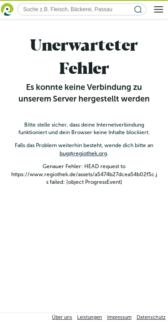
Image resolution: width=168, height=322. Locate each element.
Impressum (119, 317)
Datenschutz (151, 317)
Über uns (62, 317)
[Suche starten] (138, 9)
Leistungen (89, 317)
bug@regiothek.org (83, 153)
